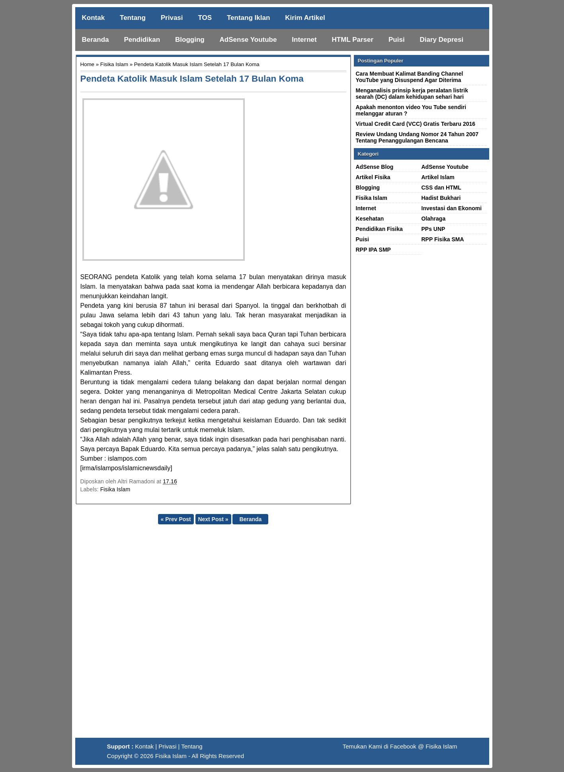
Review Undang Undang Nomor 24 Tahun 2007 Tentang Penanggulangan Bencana (417, 137)
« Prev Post (175, 519)
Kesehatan (370, 218)
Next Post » (213, 519)
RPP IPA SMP (373, 249)
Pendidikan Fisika (379, 229)
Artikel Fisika (373, 177)
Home (87, 64)
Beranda (95, 39)
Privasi (172, 17)
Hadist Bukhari (441, 198)
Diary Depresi (442, 39)
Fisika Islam (114, 64)
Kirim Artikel (305, 17)
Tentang (133, 17)
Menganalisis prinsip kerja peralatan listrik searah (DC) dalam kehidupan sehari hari (412, 93)
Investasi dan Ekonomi (452, 208)
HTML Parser (353, 39)
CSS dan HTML (441, 187)
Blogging (190, 39)
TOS (205, 17)
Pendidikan (142, 39)
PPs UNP (433, 229)
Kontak (93, 17)
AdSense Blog (375, 167)
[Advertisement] (282, 634)
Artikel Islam (438, 177)
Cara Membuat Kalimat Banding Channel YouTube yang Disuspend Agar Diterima (409, 76)
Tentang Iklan (248, 17)
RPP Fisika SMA (443, 239)
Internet (304, 39)
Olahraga (434, 218)
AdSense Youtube (248, 39)
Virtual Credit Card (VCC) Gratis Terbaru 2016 (416, 124)
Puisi (396, 39)
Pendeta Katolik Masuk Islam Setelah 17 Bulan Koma (192, 79)
